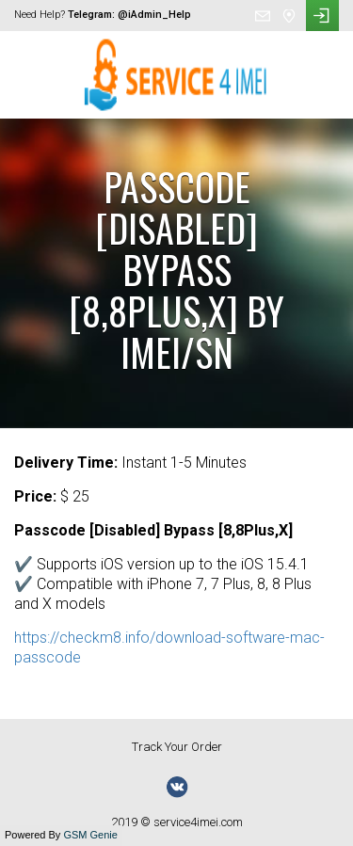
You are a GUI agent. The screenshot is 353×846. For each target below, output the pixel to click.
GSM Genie (90, 834)
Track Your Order (177, 747)
